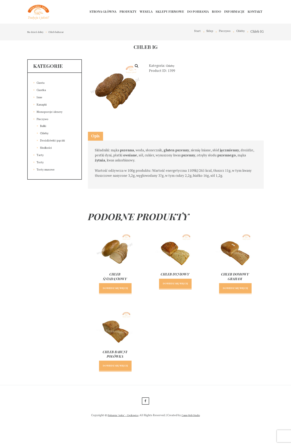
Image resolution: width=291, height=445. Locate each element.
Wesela (146, 11)
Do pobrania (198, 11)
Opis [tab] (99, 138)
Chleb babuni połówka (115, 365)
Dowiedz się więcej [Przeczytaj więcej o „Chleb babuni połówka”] (115, 381)
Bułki (44, 125)
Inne (40, 97)
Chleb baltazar (63, 32)
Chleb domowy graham (235, 281)
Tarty (41, 154)
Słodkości (47, 147)
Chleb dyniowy (175, 279)
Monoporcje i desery (52, 111)
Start (190, 31)
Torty (41, 162)
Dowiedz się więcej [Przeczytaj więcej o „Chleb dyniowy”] (175, 292)
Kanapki (43, 104)
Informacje (234, 11)
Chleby (239, 31)
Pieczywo (221, 31)
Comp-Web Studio (193, 436)
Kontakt (255, 11)
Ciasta (41, 82)
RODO (216, 11)
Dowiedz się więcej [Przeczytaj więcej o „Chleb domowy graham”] (235, 296)
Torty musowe (48, 169)
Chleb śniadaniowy (115, 281)
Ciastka (42, 89)
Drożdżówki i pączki (55, 140)
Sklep (204, 31)
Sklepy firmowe (170, 11)
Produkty (128, 11)
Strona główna (103, 11)
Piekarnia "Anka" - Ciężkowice (121, 436)
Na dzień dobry (37, 32)
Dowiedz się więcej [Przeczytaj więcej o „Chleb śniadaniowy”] (115, 296)
